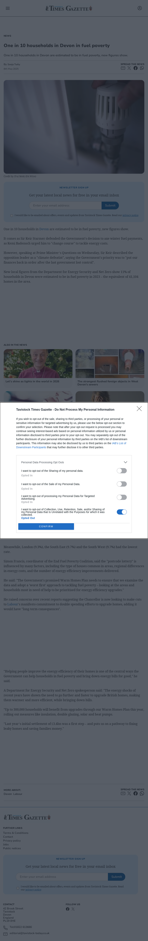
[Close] (140, 410)
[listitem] (74, 462)
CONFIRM (46, 526)
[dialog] (74, 470)
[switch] (122, 470)
